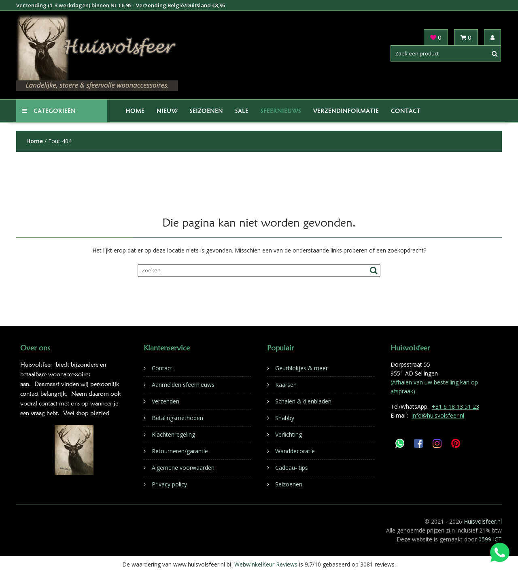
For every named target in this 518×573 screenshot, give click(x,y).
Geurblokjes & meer (301, 368)
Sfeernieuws (281, 111)
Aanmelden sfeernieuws (183, 384)
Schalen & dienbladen (303, 401)
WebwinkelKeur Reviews (265, 564)
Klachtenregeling (173, 434)
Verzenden (165, 401)
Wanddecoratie (295, 451)
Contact (405, 111)
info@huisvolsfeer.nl (438, 415)
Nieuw (167, 111)
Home (134, 111)
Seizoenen (206, 111)
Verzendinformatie (346, 111)
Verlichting (288, 434)
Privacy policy (169, 484)
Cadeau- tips (291, 467)
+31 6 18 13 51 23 (455, 406)
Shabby (284, 418)
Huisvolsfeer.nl (483, 521)
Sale (241, 111)
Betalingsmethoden (177, 418)
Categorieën (49, 111)
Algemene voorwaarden (183, 467)
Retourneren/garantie (180, 451)
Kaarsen (286, 384)
